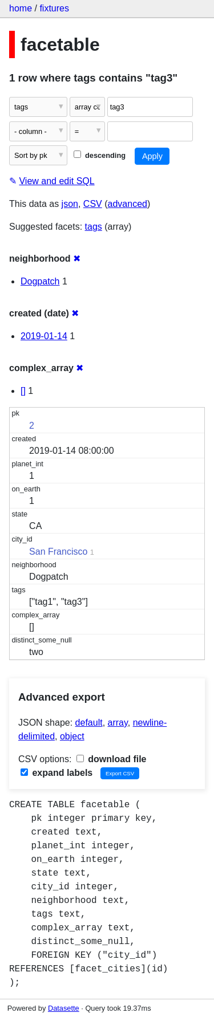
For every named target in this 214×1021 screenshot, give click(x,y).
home (20, 8)
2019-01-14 (44, 336)
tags (93, 226)
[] (23, 391)
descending (100, 155)
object (72, 736)
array (118, 722)
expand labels (56, 773)
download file (111, 759)
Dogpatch (40, 281)
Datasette (63, 1008)
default (89, 722)
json (70, 204)
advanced (127, 204)
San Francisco (58, 551)
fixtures (54, 8)
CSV (92, 204)
